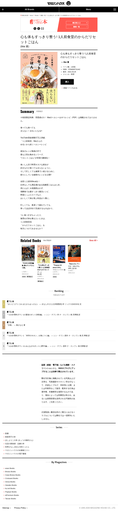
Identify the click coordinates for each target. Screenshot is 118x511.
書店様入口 (79, 23)
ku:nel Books (10, 488)
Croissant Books (11, 478)
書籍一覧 (43, 15)
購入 (67, 82)
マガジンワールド (59, 3)
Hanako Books (11, 485)
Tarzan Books (10, 499)
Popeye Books (11, 492)
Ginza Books (10, 482)
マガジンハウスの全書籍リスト (17, 450)
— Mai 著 (65, 62)
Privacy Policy (20, 508)
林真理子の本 (10, 437)
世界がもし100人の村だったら (17, 447)
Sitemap (5, 508)
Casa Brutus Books (12, 475)
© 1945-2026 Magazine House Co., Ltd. (97, 508)
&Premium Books (12, 495)
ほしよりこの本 (19, 440)
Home (31, 15)
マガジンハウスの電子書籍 (15, 454)
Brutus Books (10, 472)
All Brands (18, 9)
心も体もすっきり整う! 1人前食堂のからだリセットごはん (64, 15)
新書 (7, 434)
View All (93, 241)
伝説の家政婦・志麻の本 (14, 444)
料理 (72, 74)
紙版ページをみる (70, 88)
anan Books (9, 468)
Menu (101, 9)
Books (37, 15)
